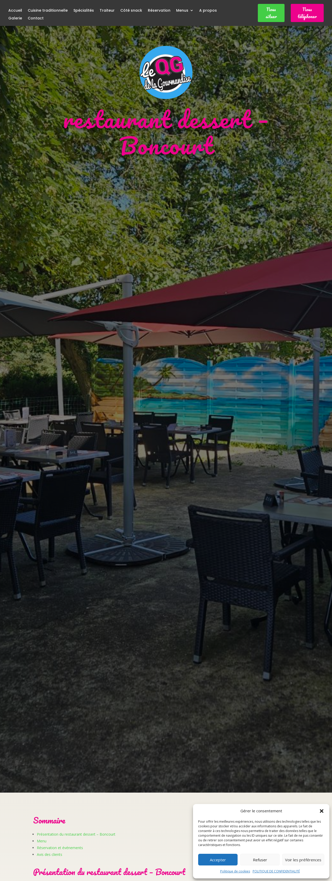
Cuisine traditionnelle (48, 11)
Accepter (218, 859)
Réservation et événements (60, 847)
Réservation (159, 11)
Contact (36, 18)
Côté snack (131, 11)
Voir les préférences (303, 859)
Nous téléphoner (307, 13)
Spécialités (83, 11)
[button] (321, 811)
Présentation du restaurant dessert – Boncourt (76, 834)
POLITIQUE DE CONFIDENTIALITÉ (276, 871)
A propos (208, 11)
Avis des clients (49, 854)
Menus (182, 11)
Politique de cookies (235, 871)
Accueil (15, 11)
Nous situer (271, 13)
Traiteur (107, 11)
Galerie (15, 18)
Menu (41, 840)
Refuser (260, 859)
